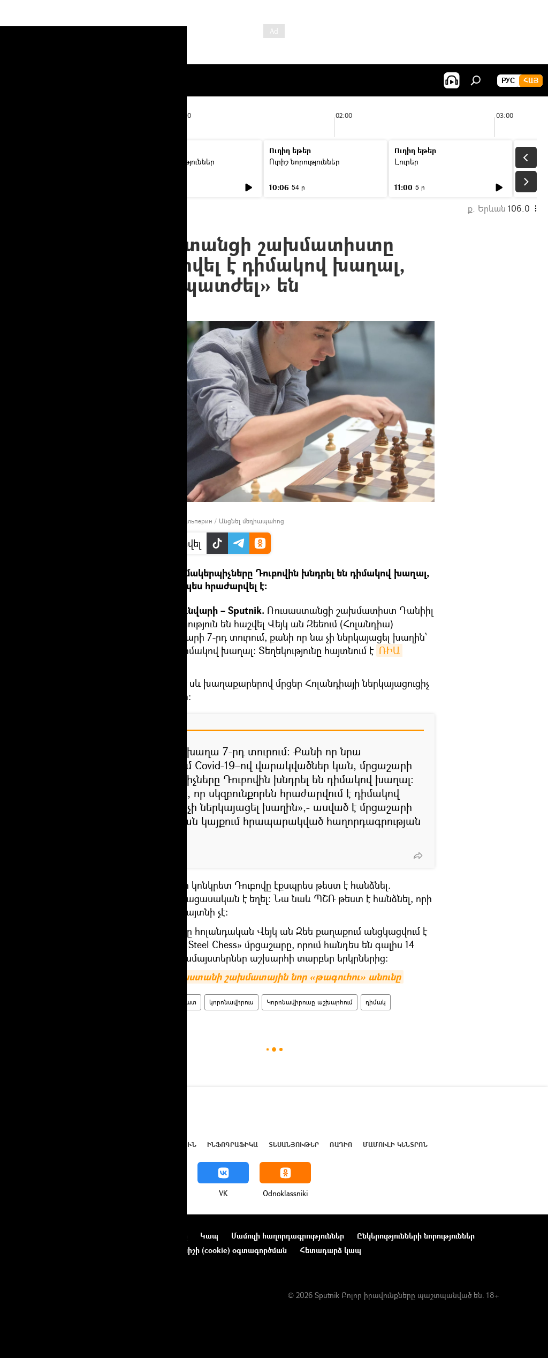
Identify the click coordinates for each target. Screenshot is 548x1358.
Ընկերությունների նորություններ (416, 1236)
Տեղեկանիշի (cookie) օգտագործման (221, 1250)
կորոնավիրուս (231, 1002)
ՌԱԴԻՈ (341, 1144)
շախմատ (182, 1002)
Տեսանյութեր (294, 1144)
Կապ (209, 1236)
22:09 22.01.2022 (141, 308)
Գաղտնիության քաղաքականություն (76, 1250)
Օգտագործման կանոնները (137, 1236)
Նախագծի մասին (43, 1236)
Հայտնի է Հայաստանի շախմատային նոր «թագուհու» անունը (258, 977)
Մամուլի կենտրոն (395, 1144)
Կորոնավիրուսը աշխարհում (310, 1002)
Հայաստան (65, 1144)
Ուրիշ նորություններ (179, 161)
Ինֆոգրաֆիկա (232, 1144)
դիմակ (376, 1002)
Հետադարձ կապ (330, 1250)
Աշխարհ (108, 1144)
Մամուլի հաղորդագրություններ (287, 1236)
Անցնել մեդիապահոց (251, 521)
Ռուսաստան (137, 1002)
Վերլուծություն (165, 1144)
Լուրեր (31, 161)
